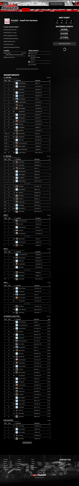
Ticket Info (6, 467)
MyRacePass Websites (39, 475)
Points (32, 9)
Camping (6, 465)
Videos (32, 463)
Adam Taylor (22, 89)
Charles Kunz (22, 202)
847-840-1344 (62, 463)
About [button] (54, 9)
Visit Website (32, 64)
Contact (69, 9)
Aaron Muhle (22, 211)
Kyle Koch (21, 192)
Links (19, 465)
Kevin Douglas (22, 189)
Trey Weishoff (22, 111)
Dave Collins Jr (23, 208)
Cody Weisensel (23, 102)
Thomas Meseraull (23, 143)
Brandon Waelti (23, 86)
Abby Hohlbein (22, 108)
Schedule (25, 9)
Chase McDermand (23, 149)
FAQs (32, 469)
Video (49, 9)
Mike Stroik (22, 140)
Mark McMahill (22, 99)
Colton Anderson (23, 152)
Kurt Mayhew (22, 127)
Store (19, 467)
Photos (43, 9)
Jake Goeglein (22, 117)
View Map (32, 59)
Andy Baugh (22, 205)
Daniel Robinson (23, 83)
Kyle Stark (21, 105)
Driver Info (6, 469)
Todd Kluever (22, 92)
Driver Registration (56, 4)
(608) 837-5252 (32, 53)
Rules (32, 465)
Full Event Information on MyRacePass (27, 69)
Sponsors (62, 9)
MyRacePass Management (39, 477)
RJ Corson (22, 198)
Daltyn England (23, 146)
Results (5, 461)
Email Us (31, 61)
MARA (75, 9)
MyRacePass (34, 467)
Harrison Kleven (23, 114)
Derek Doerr (22, 95)
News (37, 9)
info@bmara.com (63, 464)
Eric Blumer (22, 130)
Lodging (19, 469)
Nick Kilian (21, 124)
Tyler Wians (22, 195)
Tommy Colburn (23, 121)
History (19, 461)
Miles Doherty (22, 133)
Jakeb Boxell (22, 136)
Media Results (27, 442)
